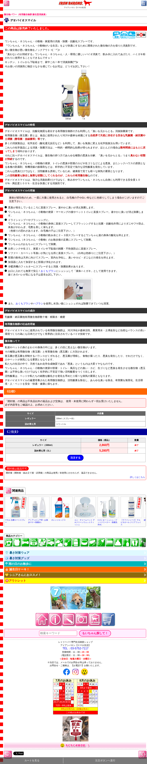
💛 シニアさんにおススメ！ (23, 574)
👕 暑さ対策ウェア (17, 552)
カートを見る (31, 760)
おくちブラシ (48, 271)
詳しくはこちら (137, 477)
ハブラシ (38, 303)
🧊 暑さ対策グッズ (17, 558)
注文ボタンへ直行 (105, 760)
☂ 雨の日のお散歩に (18, 563)
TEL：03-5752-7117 (76, 648)
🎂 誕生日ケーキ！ (17, 569)
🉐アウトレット (15, 580)
